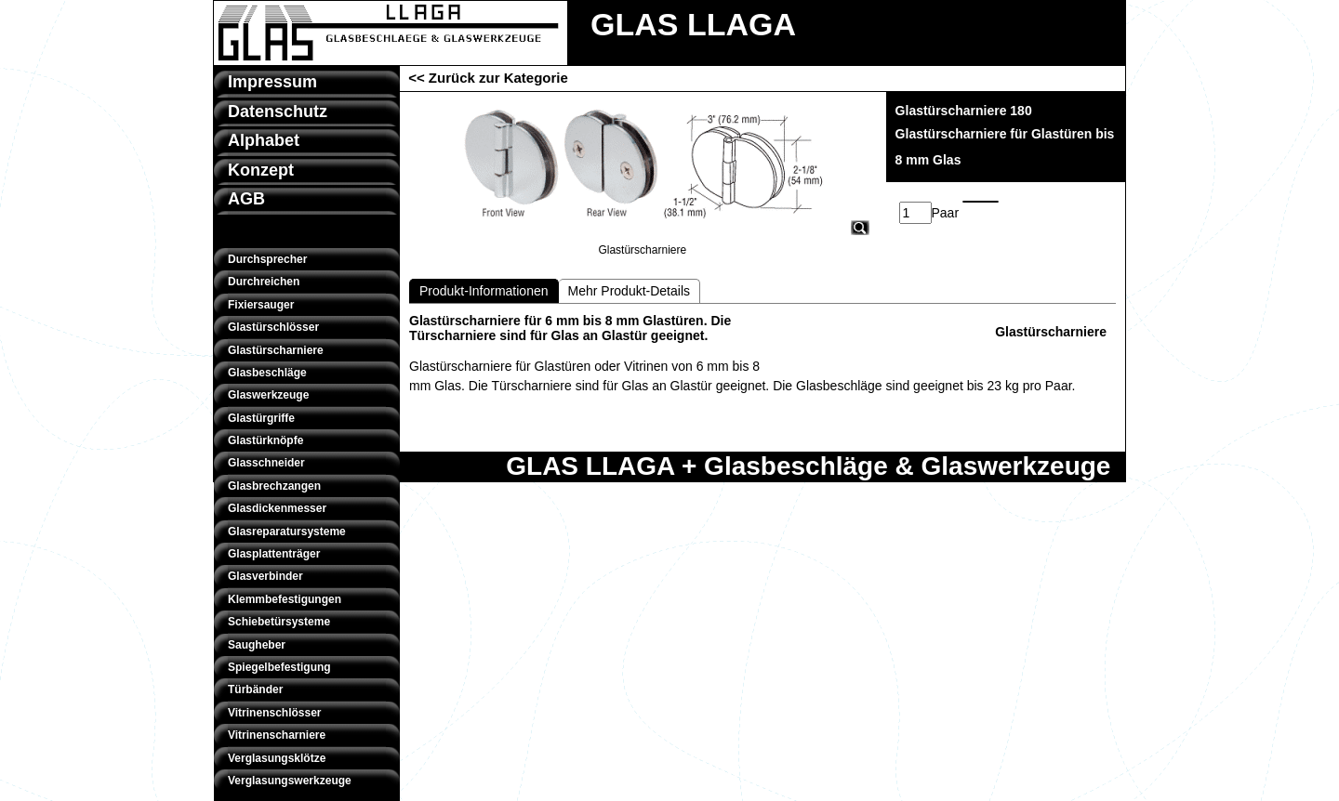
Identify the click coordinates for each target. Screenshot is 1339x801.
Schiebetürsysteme (279, 621)
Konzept (261, 170)
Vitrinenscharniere (276, 735)
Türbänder (255, 689)
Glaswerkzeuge (268, 394)
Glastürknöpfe (265, 440)
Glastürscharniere (276, 350)
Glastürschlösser (273, 327)
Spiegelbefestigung (279, 667)
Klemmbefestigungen (284, 599)
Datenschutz (277, 111)
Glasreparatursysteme (287, 531)
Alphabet (263, 140)
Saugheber (256, 644)
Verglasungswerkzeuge (289, 780)
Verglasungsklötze (276, 758)
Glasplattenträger (274, 553)
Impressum (272, 81)
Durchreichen (263, 281)
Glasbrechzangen (274, 485)
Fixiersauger (261, 304)
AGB (246, 199)
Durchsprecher (267, 259)
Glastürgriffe (261, 418)
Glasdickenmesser (277, 508)
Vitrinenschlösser (275, 712)
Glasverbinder (265, 576)
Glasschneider (266, 462)
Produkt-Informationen (484, 290)
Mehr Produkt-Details (629, 290)
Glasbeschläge (267, 372)
